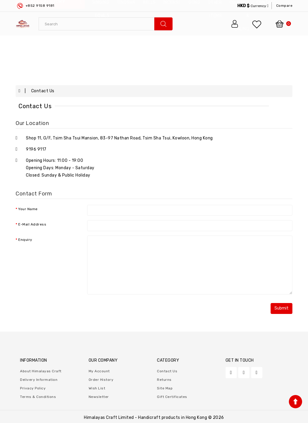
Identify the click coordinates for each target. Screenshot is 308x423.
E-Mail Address (32, 224)
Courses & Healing (239, 56)
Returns (164, 380)
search (163, 24)
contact (267, 43)
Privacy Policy (33, 388)
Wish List (97, 388)
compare (284, 6)
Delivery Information (38, 380)
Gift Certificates (172, 397)
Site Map (165, 388)
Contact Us (42, 90)
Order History (101, 380)
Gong (194, 43)
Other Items (215, 50)
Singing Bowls (101, 50)
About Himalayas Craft (41, 371)
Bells (149, 43)
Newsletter (99, 397)
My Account (99, 371)
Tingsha (126, 43)
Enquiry (25, 240)
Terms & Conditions (38, 397)
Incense (172, 43)
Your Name (28, 209)
